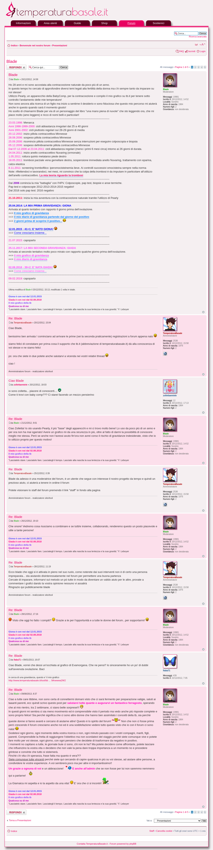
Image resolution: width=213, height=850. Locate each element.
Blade (11, 61)
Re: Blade (15, 318)
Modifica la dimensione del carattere (202, 44)
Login (203, 51)
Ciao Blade (16, 380)
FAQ (181, 51)
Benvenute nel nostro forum (35, 45)
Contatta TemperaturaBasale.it (92, 844)
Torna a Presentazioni (20, 820)
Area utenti (50, 23)
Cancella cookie (164, 831)
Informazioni (23, 23)
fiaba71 (17, 660)
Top (203, 312)
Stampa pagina (196, 44)
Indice (14, 45)
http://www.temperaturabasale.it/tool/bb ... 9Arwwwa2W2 (37, 680)
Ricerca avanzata (198, 36)
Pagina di (181, 67)
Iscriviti (191, 51)
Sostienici (158, 23)
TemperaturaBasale (23, 323)
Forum (131, 23)
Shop (104, 23)
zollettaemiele (20, 385)
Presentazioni (59, 45)
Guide (77, 23)
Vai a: (149, 820)
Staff (151, 831)
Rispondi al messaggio (16, 67)
